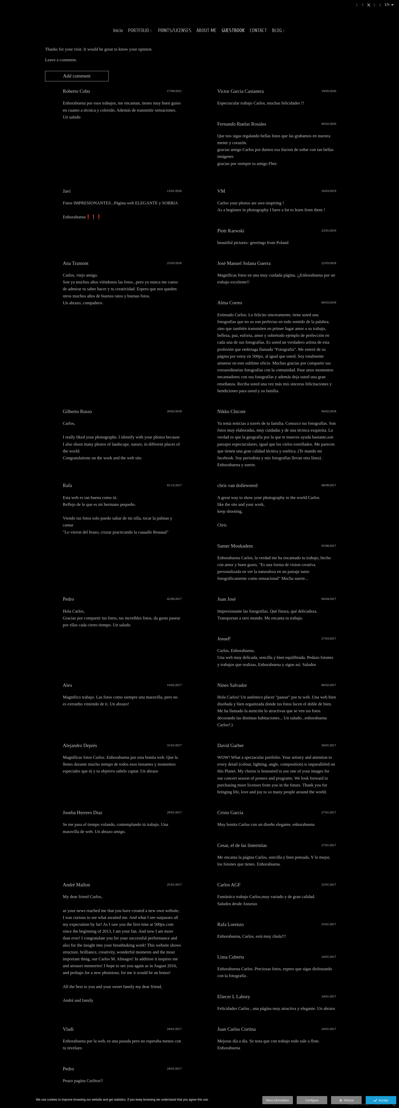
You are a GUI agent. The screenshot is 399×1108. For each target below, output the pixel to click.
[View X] (368, 5)
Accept (381, 1101)
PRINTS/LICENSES (174, 30)
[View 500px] (362, 5)
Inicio (118, 30)
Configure (312, 1100)
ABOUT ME (206, 30)
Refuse (346, 1101)
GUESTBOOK (233, 30)
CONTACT (258, 30)
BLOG (277, 30)
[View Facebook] (374, 5)
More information (277, 1100)
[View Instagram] (357, 5)
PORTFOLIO (138, 30)
